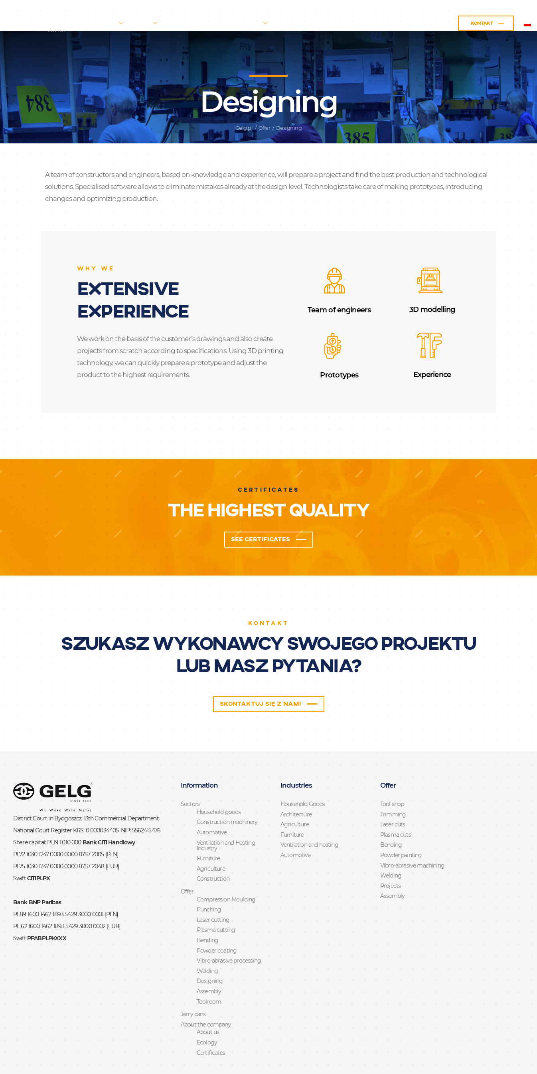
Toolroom (209, 975)
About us (208, 1005)
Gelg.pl (244, 96)
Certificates (211, 1026)
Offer (173, 23)
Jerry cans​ (215, 23)
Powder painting (401, 828)
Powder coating (217, 924)
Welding (207, 944)
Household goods (219, 785)
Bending (207, 913)
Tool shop (392, 777)
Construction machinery (227, 795)
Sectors (136, 23)
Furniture (208, 832)
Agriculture (211, 842)
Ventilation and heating (309, 818)
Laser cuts (392, 798)
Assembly (209, 965)
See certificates (259, 509)
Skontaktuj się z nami (259, 676)
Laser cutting (213, 893)
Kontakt (450, 23)
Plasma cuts (395, 808)
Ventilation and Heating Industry (226, 819)
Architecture (296, 788)
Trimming (393, 788)
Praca (405, 23)
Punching (209, 883)
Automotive (212, 806)
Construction (213, 852)
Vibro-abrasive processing (229, 934)
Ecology (207, 1016)
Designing (210, 954)
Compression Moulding (226, 873)
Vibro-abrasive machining (412, 839)
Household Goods (302, 777)
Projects (390, 859)
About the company (266, 23)
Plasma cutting (216, 903)
